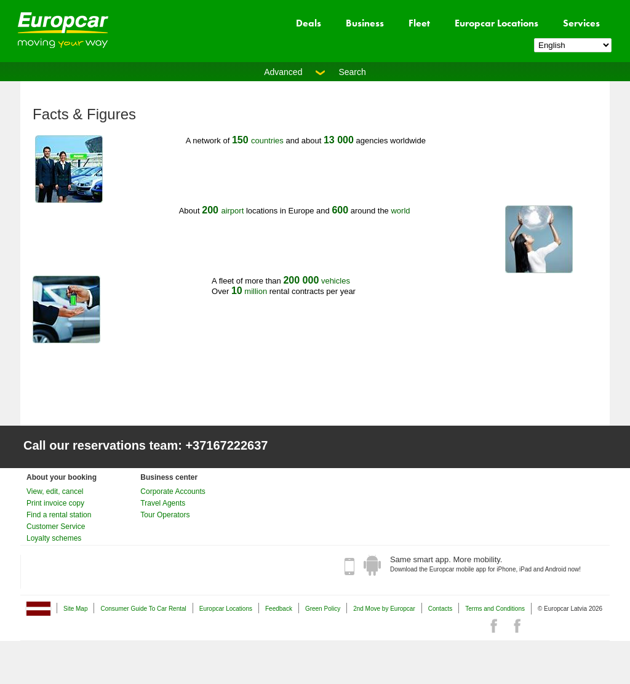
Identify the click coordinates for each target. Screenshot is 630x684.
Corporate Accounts (172, 491)
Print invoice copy (55, 503)
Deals (308, 23)
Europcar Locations (496, 23)
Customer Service (55, 526)
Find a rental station (58, 515)
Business (365, 23)
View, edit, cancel (55, 491)
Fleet (419, 23)
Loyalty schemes (53, 538)
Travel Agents (162, 503)
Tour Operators (164, 515)
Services (581, 23)
